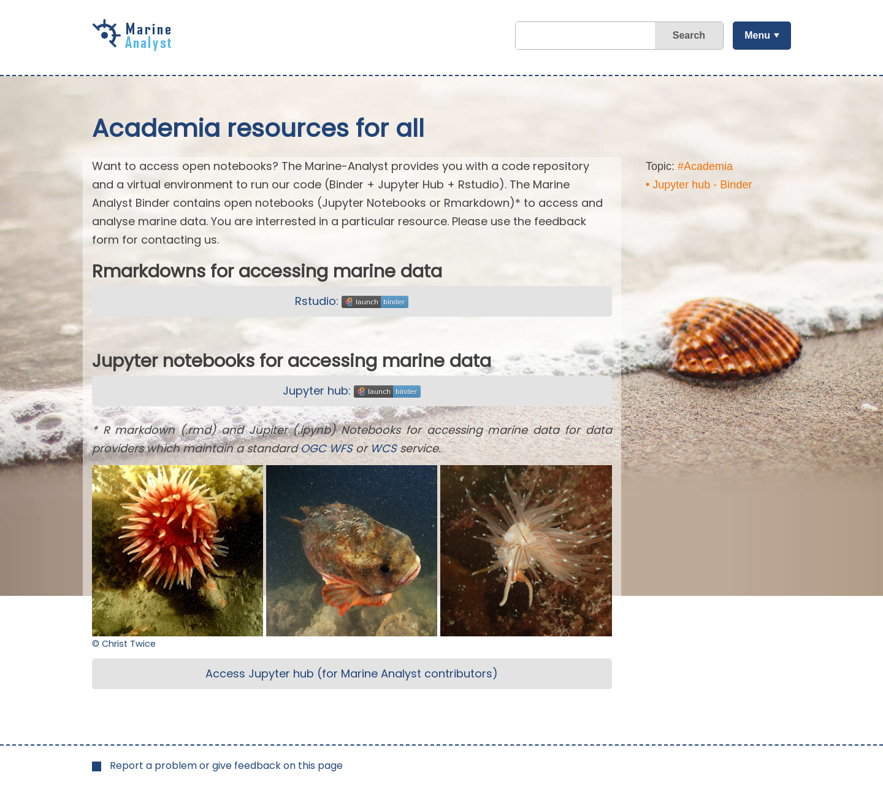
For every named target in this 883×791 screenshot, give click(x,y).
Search (689, 35)
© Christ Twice (124, 644)
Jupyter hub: (352, 390)
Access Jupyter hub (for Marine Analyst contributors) (351, 673)
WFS (341, 448)
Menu (757, 35)
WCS (383, 448)
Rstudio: (351, 301)
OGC (313, 448)
